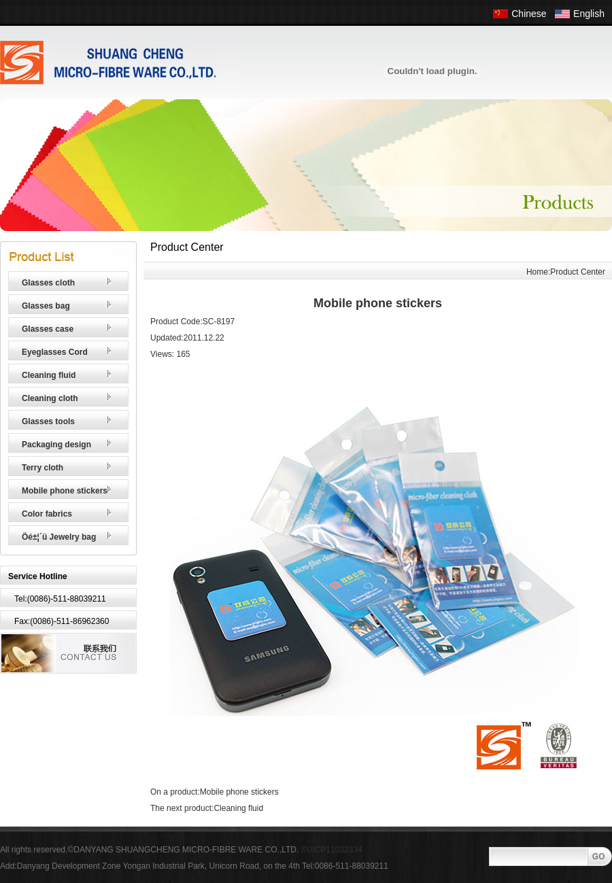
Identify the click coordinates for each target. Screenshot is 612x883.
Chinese (528, 13)
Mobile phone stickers (64, 491)
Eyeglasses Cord (55, 352)
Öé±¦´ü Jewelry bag (59, 537)
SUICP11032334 (331, 849)
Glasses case (47, 329)
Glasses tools (48, 421)
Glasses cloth (48, 283)
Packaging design (56, 444)
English (589, 13)
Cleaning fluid (48, 375)
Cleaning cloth (50, 398)
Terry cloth (42, 467)
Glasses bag (46, 306)
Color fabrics (47, 514)
